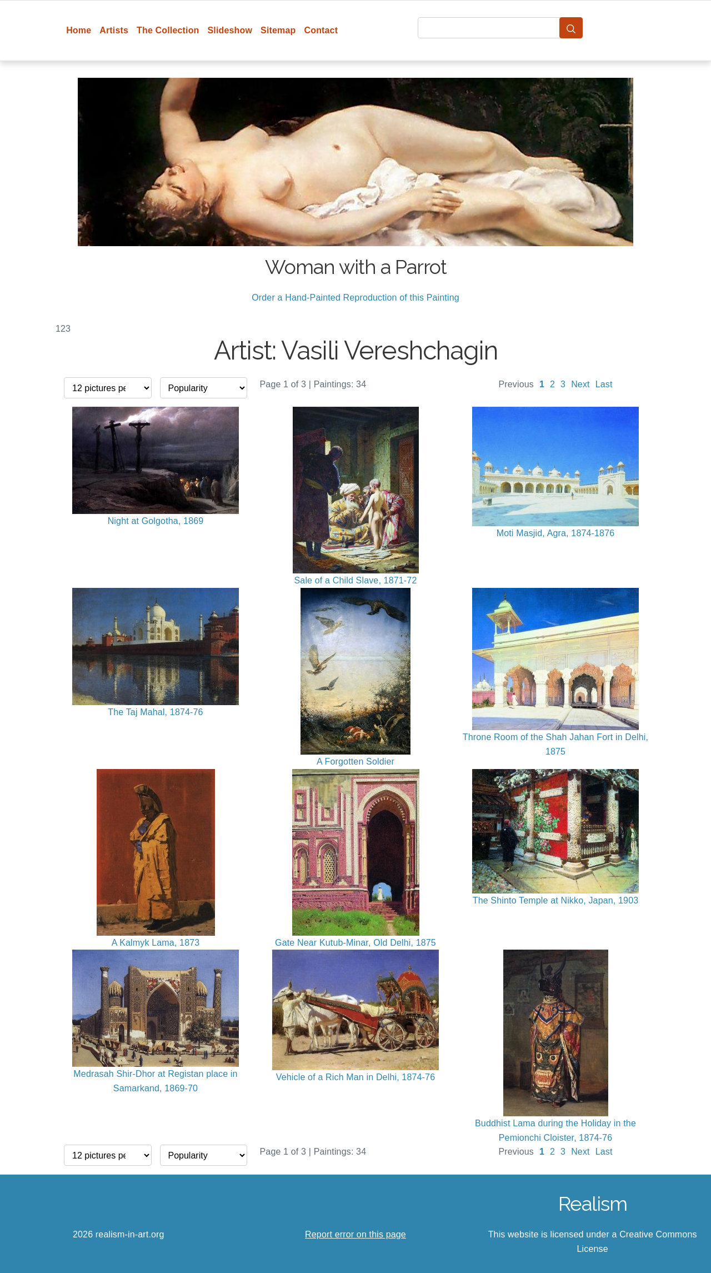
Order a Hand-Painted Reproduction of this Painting (355, 297)
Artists (113, 30)
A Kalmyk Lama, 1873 (156, 942)
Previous (516, 384)
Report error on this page (355, 1234)
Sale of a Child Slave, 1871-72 (355, 580)
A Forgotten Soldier (355, 761)
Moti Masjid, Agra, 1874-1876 (556, 533)
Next (580, 384)
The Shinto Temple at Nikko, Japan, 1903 (556, 900)
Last (604, 384)
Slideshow (230, 30)
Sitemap (278, 30)
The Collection (168, 30)
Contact (321, 30)
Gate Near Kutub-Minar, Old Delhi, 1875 (355, 942)
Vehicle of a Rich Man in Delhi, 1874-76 (355, 1077)
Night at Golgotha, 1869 (156, 521)
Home (78, 30)
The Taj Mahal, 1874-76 (155, 712)
